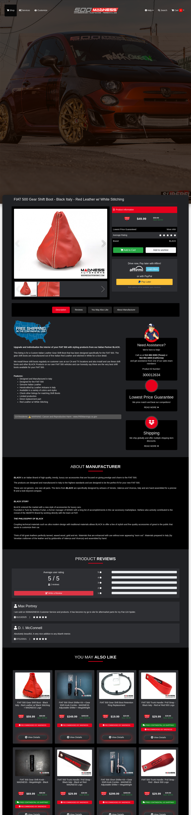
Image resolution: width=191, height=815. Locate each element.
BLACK (172, 241)
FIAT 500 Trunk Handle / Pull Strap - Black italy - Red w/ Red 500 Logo (159, 703)
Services (24, 10)
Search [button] (162, 10)
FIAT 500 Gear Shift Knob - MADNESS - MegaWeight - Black (32, 780)
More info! (171, 229)
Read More (151, 407)
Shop (11, 10)
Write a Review (53, 593)
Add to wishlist (160, 250)
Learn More (152, 269)
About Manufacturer (126, 310)
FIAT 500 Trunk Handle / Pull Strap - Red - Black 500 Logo (159, 780)
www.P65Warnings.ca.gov (85, 416)
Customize (40, 10)
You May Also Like (100, 310)
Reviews (79, 310)
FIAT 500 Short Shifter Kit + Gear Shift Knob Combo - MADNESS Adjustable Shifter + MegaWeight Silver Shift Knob (116, 783)
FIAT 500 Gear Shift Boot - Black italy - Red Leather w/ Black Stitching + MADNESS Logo (32, 705)
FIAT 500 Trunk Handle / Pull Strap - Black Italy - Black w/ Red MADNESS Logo (75, 782)
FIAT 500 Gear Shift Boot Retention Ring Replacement (116, 703)
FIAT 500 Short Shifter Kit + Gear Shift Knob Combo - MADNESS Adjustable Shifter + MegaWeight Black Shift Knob (74, 706)
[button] (104, 243)
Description (61, 310)
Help (149, 10)
